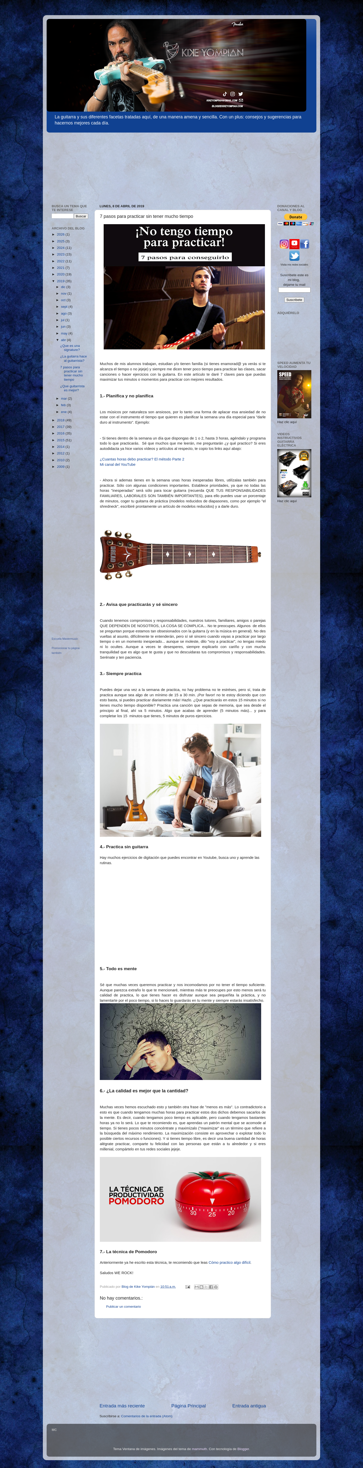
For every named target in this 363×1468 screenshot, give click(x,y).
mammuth (199, 1449)
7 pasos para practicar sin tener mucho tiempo (71, 373)
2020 (61, 274)
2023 (61, 254)
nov (64, 293)
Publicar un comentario (123, 1306)
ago (64, 313)
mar (64, 398)
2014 (61, 447)
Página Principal (188, 1405)
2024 (61, 248)
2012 (61, 453)
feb (64, 405)
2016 (61, 433)
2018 (61, 420)
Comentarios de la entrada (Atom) (146, 1416)
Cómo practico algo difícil (230, 1262)
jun (64, 326)
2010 (61, 460)
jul (63, 320)
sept (64, 306)
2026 (61, 234)
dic (63, 287)
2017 (61, 427)
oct (64, 300)
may (64, 333)
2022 (61, 261)
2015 (61, 440)
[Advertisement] (84, 165)
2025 (61, 241)
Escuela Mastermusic (65, 638)
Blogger (243, 1449)
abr (64, 340)
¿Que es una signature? (70, 348)
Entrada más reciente (122, 1405)
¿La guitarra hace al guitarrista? (73, 358)
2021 (61, 268)
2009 (61, 467)
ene (64, 412)
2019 (61, 281)
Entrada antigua (249, 1405)
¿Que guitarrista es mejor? (72, 388)
